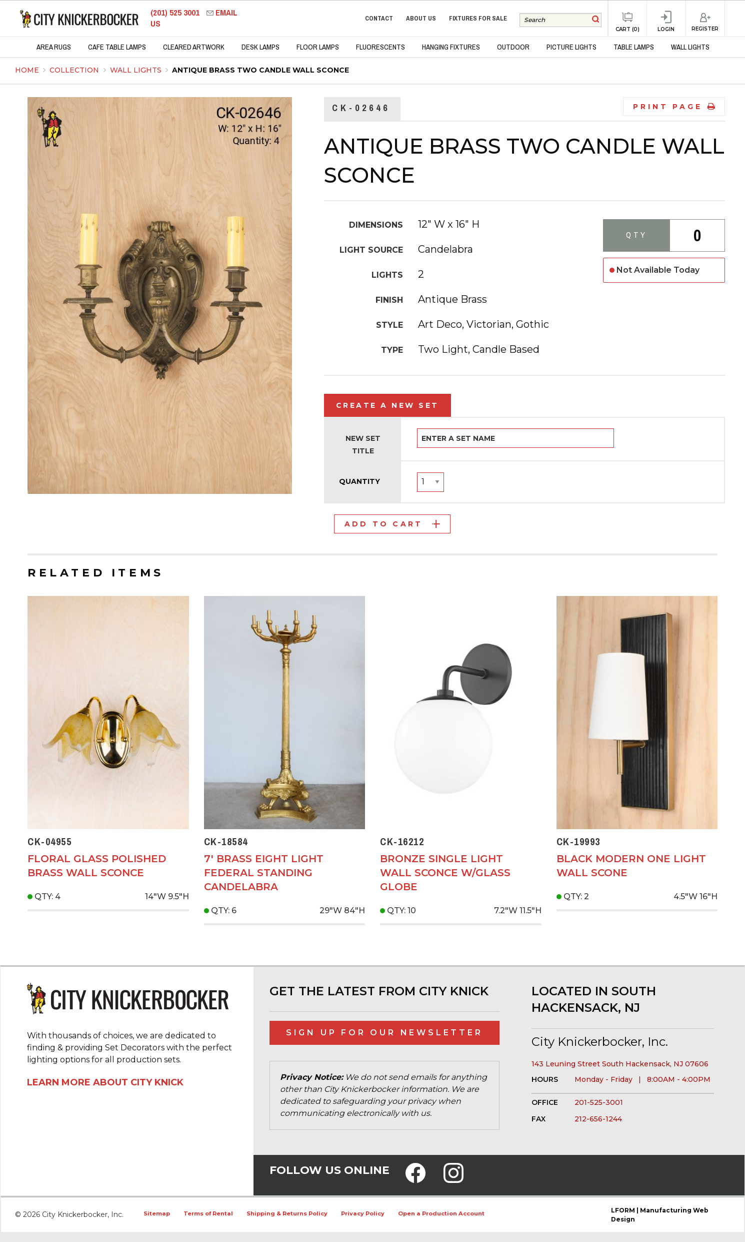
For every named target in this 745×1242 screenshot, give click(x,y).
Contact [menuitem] (379, 18)
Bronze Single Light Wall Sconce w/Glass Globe (445, 873)
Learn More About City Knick (105, 1082)
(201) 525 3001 (176, 13)
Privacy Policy (362, 1213)
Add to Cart (392, 523)
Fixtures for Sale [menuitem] (478, 18)
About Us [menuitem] (421, 18)
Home (27, 70)
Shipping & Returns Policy (287, 1213)
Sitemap (157, 1213)
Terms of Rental (208, 1213)
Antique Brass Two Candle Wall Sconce (260, 70)
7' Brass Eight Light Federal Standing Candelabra (264, 873)
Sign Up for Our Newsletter (384, 1032)
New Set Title (363, 444)
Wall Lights (137, 70)
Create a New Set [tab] (387, 405)
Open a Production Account (441, 1213)
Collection (75, 70)
